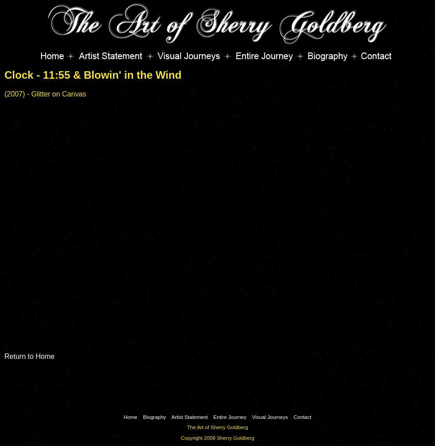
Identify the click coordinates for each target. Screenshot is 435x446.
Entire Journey (263, 56)
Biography (327, 56)
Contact (373, 56)
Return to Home (29, 356)
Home (55, 56)
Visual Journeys (188, 56)
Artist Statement (110, 56)
